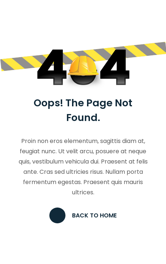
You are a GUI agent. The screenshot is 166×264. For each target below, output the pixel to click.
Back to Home (82, 215)
